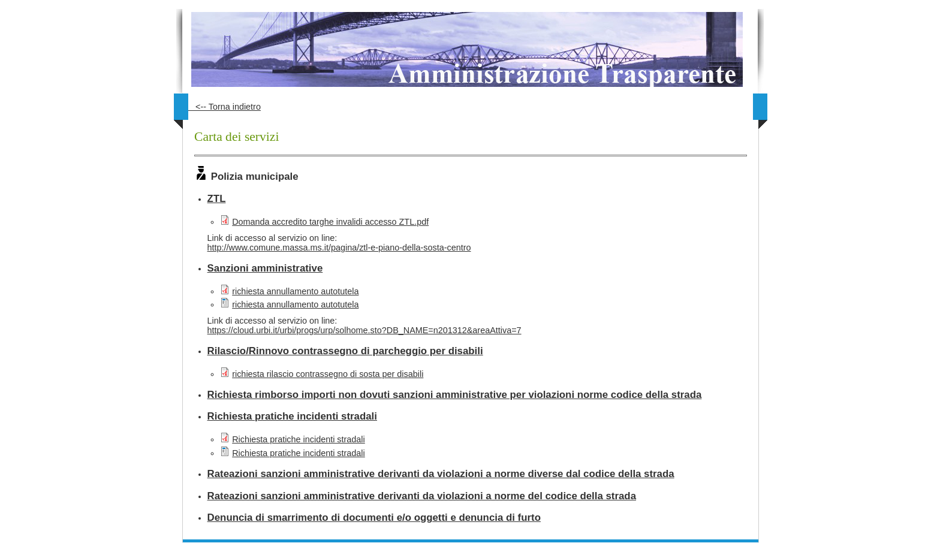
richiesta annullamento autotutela (295, 291)
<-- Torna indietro (224, 106)
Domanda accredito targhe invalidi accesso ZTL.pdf (330, 222)
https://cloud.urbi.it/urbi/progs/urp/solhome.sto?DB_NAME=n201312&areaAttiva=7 (364, 330)
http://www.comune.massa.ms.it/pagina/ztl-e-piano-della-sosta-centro (339, 247)
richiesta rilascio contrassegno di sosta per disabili (327, 374)
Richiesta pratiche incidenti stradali (298, 439)
